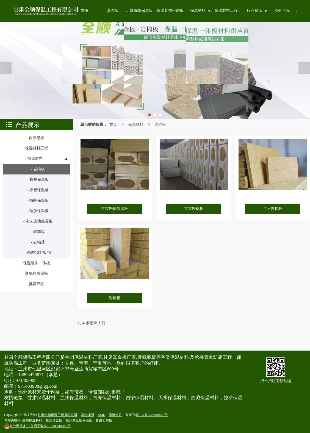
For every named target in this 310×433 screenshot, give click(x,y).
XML (101, 415)
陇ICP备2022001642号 (152, 415)
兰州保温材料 (32, 420)
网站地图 (87, 415)
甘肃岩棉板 (104, 420)
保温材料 (135, 124)
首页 (113, 124)
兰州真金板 (54, 420)
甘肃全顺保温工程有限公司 (57, 415)
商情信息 (115, 415)
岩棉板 (160, 124)
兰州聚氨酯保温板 (79, 420)
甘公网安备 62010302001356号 (37, 426)
